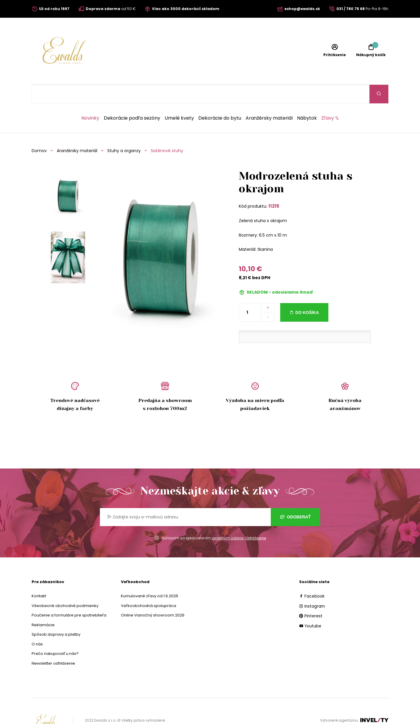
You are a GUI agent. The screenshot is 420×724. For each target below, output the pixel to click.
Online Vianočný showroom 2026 (152, 596)
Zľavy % (330, 99)
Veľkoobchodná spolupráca (148, 587)
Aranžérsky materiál (269, 99)
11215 (273, 187)
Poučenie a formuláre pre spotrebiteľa (69, 596)
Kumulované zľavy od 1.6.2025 (149, 577)
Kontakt (39, 577)
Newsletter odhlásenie (53, 644)
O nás (37, 625)
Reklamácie (43, 606)
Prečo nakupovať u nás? (55, 635)
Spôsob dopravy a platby (56, 616)
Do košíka (307, 294)
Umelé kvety (179, 99)
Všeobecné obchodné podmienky (65, 587)
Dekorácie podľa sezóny (132, 99)
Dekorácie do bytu (219, 99)
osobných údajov (228, 519)
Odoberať (295, 498)
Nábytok (307, 99)
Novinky (90, 99)
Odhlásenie (255, 519)
